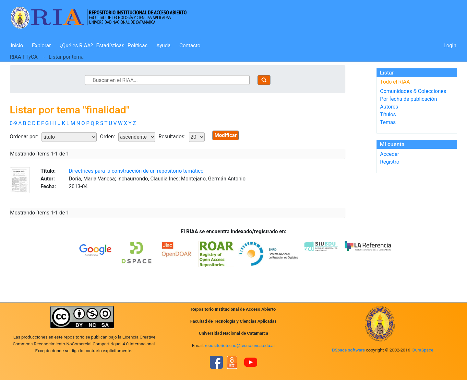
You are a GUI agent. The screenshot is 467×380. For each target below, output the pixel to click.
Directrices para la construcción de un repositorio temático (136, 171)
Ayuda (163, 45)
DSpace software (348, 350)
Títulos (388, 114)
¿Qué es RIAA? (76, 45)
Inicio (17, 45)
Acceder (389, 154)
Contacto (189, 45)
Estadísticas (110, 45)
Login (450, 45)
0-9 (13, 123)
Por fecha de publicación (408, 99)
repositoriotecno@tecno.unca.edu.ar (240, 345)
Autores (389, 107)
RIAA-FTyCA (24, 57)
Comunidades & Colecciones (413, 91)
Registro (389, 162)
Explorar (41, 45)
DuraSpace (422, 350)
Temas (388, 122)
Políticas (138, 45)
